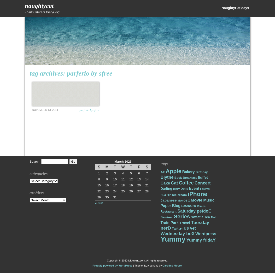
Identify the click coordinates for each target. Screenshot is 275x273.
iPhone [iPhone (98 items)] (197, 194)
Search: (35, 161)
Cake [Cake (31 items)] (165, 183)
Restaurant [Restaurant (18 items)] (169, 211)
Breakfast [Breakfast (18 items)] (190, 177)
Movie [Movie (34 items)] (196, 200)
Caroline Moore (172, 265)
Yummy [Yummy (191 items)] (173, 239)
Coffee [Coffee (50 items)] (186, 182)
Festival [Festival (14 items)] (205, 188)
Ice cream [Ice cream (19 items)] (179, 195)
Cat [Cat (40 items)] (174, 182)
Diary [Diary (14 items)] (176, 188)
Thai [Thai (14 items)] (213, 217)
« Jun (99, 203)
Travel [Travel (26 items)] (185, 223)
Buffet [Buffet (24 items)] (203, 177)
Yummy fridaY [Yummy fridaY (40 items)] (201, 240)
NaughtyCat (39, 5)
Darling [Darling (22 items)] (166, 188)
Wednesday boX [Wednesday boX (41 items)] (178, 233)
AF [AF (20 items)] (163, 172)
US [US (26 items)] (186, 228)
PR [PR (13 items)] (194, 206)
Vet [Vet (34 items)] (193, 228)
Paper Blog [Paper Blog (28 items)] (171, 206)
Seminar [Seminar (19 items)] (167, 217)
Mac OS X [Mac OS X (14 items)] (184, 200)
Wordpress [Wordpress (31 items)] (205, 233)
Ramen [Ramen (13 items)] (201, 206)
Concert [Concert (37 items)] (202, 183)
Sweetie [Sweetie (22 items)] (197, 217)
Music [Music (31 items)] (209, 200)
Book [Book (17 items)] (178, 177)
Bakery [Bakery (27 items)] (188, 172)
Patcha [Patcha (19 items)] (186, 206)
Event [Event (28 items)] (194, 188)
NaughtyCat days (235, 8)
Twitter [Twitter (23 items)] (177, 228)
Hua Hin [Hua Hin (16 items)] (166, 195)
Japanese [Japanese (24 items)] (169, 200)
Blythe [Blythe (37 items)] (167, 177)
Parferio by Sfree (89, 110)
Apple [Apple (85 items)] (173, 171)
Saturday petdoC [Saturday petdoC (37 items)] (194, 211)
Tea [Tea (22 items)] (207, 217)
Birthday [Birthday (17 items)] (202, 172)
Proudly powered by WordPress (112, 265)
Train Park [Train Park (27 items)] (170, 223)
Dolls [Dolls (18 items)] (184, 188)
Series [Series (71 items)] (182, 217)
